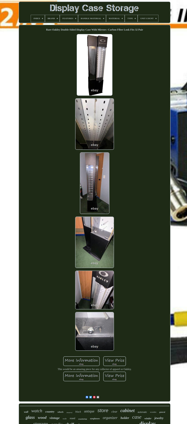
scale (65, 418)
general (162, 412)
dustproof (69, 412)
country (49, 411)
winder (148, 418)
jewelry (158, 418)
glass (30, 417)
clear (114, 411)
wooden (153, 412)
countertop (82, 419)
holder (125, 418)
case (136, 417)
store (102, 410)
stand (72, 418)
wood (42, 417)
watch (36, 410)
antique (89, 411)
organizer (110, 418)
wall (26, 412)
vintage (55, 418)
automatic (142, 412)
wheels (60, 412)
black (78, 411)
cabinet (127, 410)
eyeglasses (95, 418)
